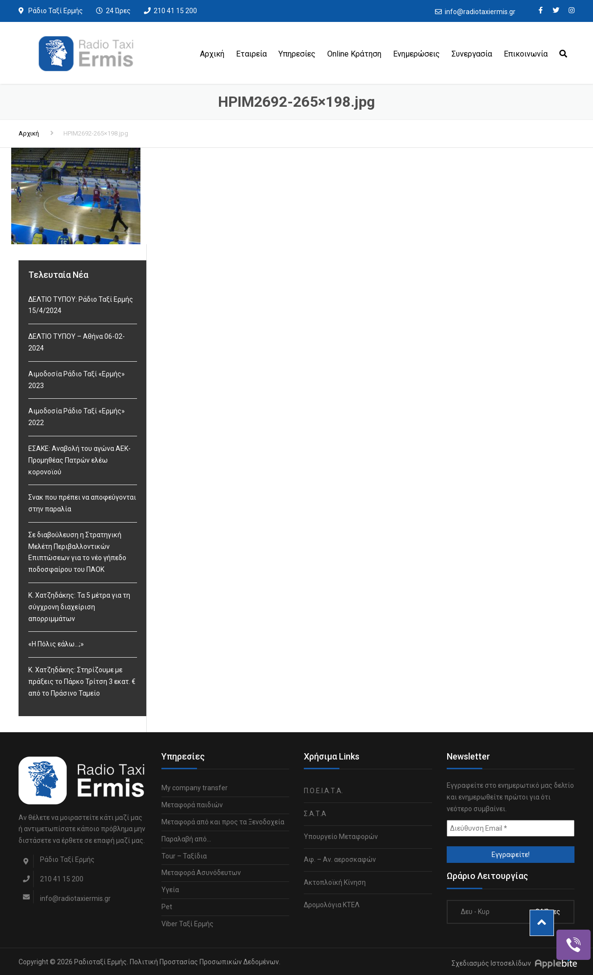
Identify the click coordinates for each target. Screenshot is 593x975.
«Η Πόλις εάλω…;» (56, 644)
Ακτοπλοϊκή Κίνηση (335, 882)
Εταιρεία (251, 53)
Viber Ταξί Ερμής (187, 924)
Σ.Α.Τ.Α (315, 814)
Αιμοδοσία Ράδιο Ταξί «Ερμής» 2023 (76, 380)
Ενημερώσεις (416, 53)
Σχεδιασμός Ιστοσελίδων (491, 963)
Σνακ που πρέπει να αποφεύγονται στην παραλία (82, 503)
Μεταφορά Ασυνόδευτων (201, 873)
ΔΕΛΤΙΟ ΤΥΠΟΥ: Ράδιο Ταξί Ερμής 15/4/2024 (80, 305)
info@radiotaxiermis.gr (480, 12)
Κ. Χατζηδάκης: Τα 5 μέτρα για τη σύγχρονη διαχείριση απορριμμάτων (79, 607)
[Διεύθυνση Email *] (511, 828)
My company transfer (194, 788)
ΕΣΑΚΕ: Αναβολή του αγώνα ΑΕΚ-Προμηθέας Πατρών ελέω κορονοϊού (79, 460)
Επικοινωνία (526, 53)
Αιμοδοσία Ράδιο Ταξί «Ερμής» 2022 (76, 417)
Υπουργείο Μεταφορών (341, 836)
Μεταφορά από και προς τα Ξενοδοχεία (222, 822)
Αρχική (212, 53)
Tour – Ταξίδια (184, 856)
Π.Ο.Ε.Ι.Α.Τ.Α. (323, 791)
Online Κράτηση (354, 53)
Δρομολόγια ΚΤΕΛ (331, 905)
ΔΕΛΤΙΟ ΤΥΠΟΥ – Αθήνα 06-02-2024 (76, 342)
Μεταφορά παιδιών (192, 805)
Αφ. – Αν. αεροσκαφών (340, 859)
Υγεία (170, 890)
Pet (166, 907)
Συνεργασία (472, 53)
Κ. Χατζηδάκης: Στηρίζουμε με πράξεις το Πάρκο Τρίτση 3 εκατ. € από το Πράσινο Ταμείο (82, 681)
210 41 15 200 (175, 11)
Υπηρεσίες (297, 53)
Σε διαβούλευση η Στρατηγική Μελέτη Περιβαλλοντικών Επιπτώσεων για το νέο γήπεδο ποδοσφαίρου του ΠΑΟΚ (77, 552)
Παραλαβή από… (186, 839)
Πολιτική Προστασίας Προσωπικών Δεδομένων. (205, 962)
